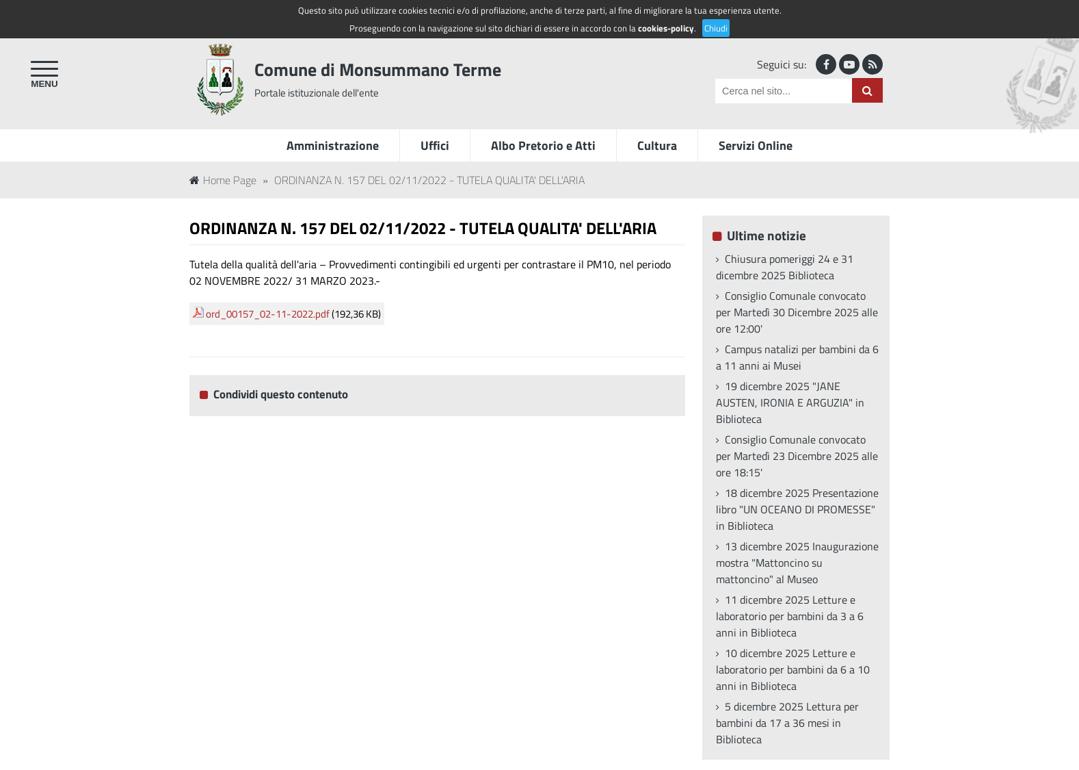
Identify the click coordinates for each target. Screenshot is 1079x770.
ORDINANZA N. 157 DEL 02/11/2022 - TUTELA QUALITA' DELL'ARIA (429, 180)
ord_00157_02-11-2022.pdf (268, 314)
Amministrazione (333, 145)
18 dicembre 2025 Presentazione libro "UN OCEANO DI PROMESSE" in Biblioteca (797, 509)
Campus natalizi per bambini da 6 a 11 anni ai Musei (797, 357)
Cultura (657, 145)
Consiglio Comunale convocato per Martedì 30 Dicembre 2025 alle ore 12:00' (797, 312)
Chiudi (716, 28)
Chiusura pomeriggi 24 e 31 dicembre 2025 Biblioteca (784, 267)
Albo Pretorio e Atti (543, 145)
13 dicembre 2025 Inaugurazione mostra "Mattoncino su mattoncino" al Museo (797, 562)
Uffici (435, 145)
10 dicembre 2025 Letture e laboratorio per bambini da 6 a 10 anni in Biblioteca (793, 669)
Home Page (222, 180)
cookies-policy (666, 28)
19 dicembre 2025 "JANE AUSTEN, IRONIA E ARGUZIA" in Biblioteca (790, 402)
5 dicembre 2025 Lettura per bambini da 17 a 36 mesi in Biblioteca (787, 722)
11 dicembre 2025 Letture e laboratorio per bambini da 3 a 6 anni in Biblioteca (790, 616)
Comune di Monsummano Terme (377, 69)
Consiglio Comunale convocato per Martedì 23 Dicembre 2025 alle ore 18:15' (797, 455)
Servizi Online (755, 145)
